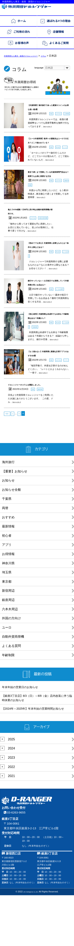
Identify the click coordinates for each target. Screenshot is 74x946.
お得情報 (8, 604)
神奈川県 (8, 613)
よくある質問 (11, 696)
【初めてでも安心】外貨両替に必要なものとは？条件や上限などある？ (48, 274)
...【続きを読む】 (49, 135)
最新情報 (8, 576)
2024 (11, 798)
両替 (5, 558)
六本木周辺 (10, 659)
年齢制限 (8, 705)
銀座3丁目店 (49, 904)
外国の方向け (11, 668)
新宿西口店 (13, 904)
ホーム (18, 21)
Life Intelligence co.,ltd (30, 942)
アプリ (6, 595)
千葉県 (6, 549)
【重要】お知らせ (14, 521)
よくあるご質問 (55, 43)
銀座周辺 (8, 650)
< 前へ (8, 464)
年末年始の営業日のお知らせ (20, 737)
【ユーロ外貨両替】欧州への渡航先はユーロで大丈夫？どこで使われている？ (48, 151)
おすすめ (8, 567)
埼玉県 (6, 622)
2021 (11, 826)
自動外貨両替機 (13, 687)
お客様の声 (18, 43)
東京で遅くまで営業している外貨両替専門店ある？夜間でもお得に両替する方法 (48, 194)
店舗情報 (55, 32)
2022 (11, 817)
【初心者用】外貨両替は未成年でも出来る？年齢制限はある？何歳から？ (48, 354)
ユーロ (6, 678)
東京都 (6, 632)
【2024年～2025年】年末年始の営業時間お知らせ (33, 759)
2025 (11, 789)
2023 (11, 808)
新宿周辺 (8, 641)
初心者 (6, 586)
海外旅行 (8, 512)
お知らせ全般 (11, 540)
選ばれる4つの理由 (55, 21)
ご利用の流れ (18, 32)
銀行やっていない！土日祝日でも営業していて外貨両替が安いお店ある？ (48, 316)
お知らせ (8, 531)
